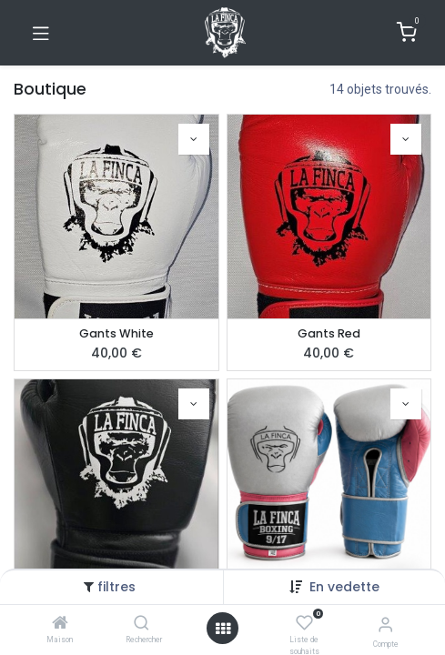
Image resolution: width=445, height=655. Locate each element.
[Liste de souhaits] (304, 623)
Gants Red (329, 333)
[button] (344, 586)
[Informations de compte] (385, 624)
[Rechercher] (141, 624)
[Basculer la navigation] (41, 32)
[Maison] (60, 624)
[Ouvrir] (223, 629)
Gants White (116, 333)
